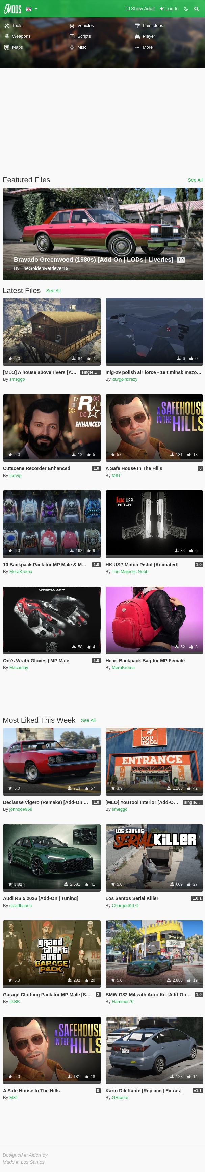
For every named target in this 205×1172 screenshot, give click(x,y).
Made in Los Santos (24, 1162)
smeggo (17, 379)
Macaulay (18, 667)
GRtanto (120, 1097)
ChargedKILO (125, 905)
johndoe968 (20, 809)
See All (195, 180)
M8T (116, 475)
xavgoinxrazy (124, 379)
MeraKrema (20, 571)
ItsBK (14, 1001)
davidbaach (20, 905)
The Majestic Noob (130, 571)
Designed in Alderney (25, 1155)
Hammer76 (122, 1001)
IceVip (15, 475)
